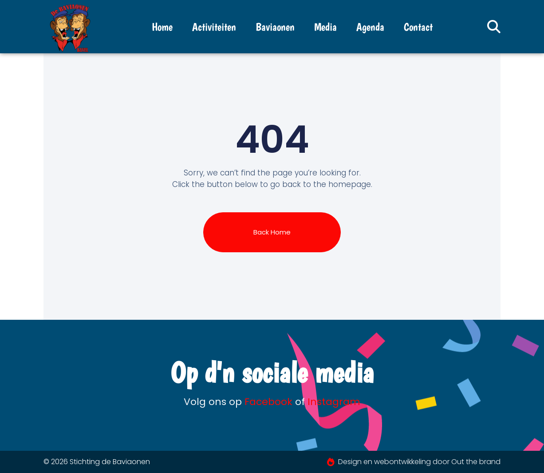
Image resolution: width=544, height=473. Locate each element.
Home (162, 26)
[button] (494, 26)
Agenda (370, 26)
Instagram (333, 402)
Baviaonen (275, 26)
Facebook (268, 402)
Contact (418, 26)
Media (325, 26)
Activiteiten (214, 26)
